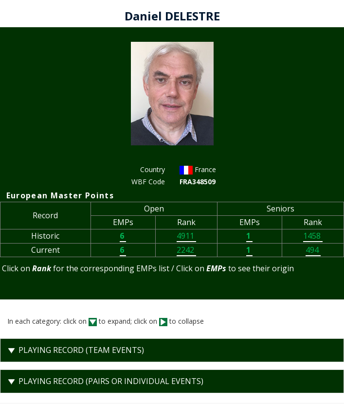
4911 (186, 235)
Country (152, 169)
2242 (186, 250)
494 (313, 250)
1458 (313, 235)
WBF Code (148, 181)
